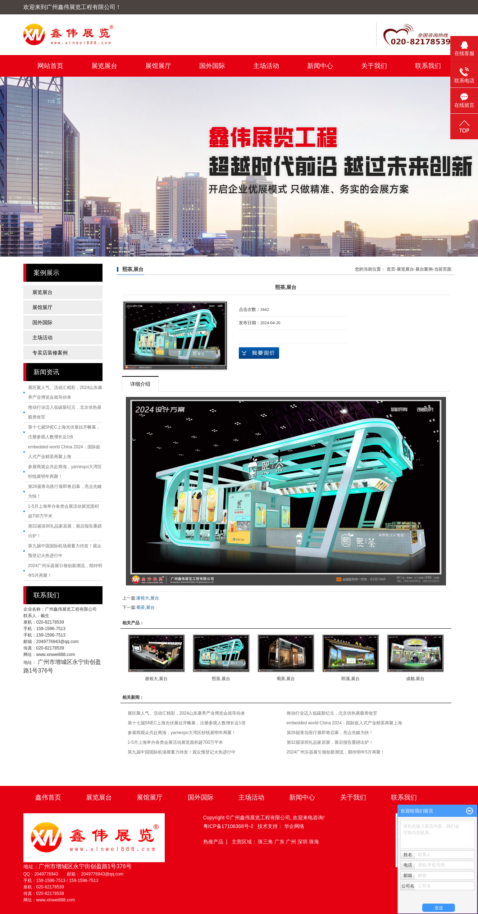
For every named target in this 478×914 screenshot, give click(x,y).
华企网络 (294, 826)
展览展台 (104, 65)
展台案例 (424, 269)
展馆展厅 (158, 65)
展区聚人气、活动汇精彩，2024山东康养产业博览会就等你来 (186, 713)
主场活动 (266, 65)
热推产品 (213, 842)
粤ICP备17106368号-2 (228, 826)
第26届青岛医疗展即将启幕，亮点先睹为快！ (330, 732)
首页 (391, 269)
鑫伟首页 (48, 797)
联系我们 (428, 65)
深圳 (303, 842)
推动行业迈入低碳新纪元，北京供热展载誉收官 (332, 713)
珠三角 (266, 842)
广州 (291, 842)
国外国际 (212, 65)
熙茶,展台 (221, 678)
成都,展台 (415, 678)
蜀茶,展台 (145, 607)
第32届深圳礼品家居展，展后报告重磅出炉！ (330, 742)
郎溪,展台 (350, 678)
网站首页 (50, 65)
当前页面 (442, 269)
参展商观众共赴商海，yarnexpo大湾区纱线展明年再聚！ (182, 732)
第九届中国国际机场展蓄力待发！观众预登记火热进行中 (182, 752)
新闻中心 (320, 65)
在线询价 (259, 353)
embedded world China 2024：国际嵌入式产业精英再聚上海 (344, 722)
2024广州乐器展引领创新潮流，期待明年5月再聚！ (336, 752)
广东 (280, 842)
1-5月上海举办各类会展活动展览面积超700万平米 (175, 742)
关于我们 (374, 65)
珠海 (314, 842)
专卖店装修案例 (50, 353)
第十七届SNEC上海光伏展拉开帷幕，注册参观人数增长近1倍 (187, 722)
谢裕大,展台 (147, 598)
